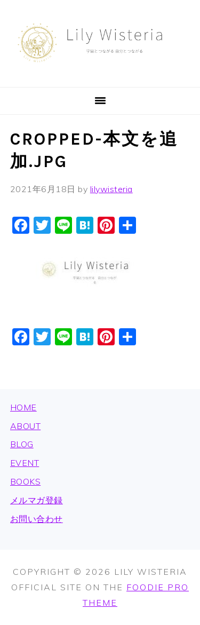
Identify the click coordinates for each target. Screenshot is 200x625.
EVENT (24, 462)
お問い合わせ (36, 518)
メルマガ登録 (36, 500)
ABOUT (25, 426)
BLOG (22, 444)
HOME (23, 407)
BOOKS (25, 481)
